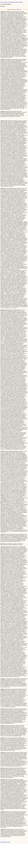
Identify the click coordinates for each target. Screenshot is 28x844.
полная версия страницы (5, 841)
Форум (1, 2)
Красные (5, 2)
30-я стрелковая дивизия (13, 2)
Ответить (21, 2)
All (19, 9)
